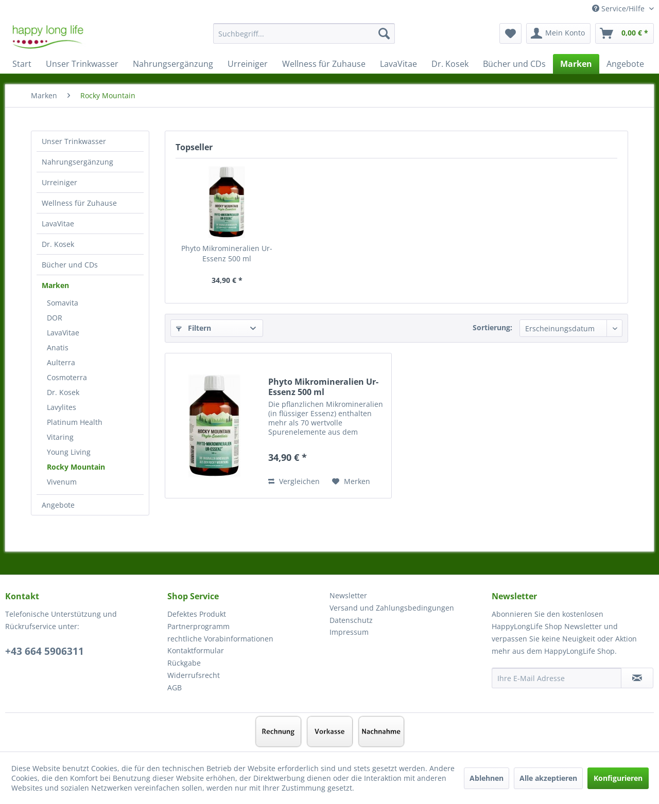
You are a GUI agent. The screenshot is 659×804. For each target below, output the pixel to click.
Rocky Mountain (76, 467)
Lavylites (61, 407)
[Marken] (576, 64)
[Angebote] (625, 64)
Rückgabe (184, 663)
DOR (54, 318)
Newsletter (348, 595)
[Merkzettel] (510, 33)
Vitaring (60, 437)
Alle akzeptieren (548, 778)
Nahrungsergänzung (77, 162)
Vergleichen (294, 481)
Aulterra (61, 362)
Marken (55, 285)
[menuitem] (304, 38)
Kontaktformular (195, 650)
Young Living (69, 452)
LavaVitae (58, 223)
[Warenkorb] (624, 33)
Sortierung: (492, 327)
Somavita (62, 303)
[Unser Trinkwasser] (82, 64)
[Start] (22, 64)
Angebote (58, 505)
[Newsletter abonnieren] (637, 678)
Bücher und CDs (70, 265)
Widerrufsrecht (193, 675)
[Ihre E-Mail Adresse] (556, 678)
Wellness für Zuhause (79, 203)
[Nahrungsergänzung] (173, 64)
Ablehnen (487, 778)
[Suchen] (384, 33)
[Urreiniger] (247, 64)
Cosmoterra (67, 377)
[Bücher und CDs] (514, 64)
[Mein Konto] (558, 33)
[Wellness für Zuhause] (324, 64)
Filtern (193, 328)
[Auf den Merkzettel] (351, 481)
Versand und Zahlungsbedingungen (392, 608)
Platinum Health (74, 422)
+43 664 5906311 (44, 651)
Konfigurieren (618, 778)
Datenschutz (351, 620)
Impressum (349, 632)
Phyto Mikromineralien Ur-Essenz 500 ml (226, 253)
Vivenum (62, 482)
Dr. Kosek (58, 244)
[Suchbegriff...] (304, 33)
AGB (174, 687)
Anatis (57, 347)
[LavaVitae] (398, 64)
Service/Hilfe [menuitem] (619, 8)
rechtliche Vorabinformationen (220, 639)
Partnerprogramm (198, 626)
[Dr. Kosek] (450, 64)
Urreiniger (59, 182)
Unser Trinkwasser (74, 141)
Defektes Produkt (196, 614)
